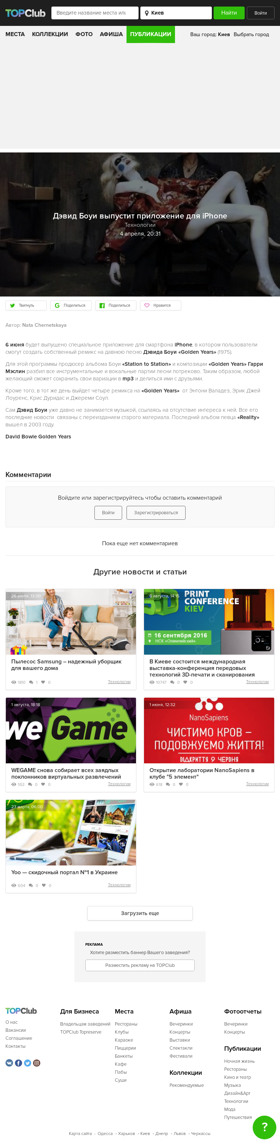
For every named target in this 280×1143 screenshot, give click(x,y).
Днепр (161, 1133)
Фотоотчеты (243, 1011)
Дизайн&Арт (237, 1093)
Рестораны (126, 1024)
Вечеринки (181, 1024)
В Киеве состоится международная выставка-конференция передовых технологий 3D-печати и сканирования (202, 668)
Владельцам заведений (85, 1024)
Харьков (126, 1133)
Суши (121, 1080)
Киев (145, 1133)
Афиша (111, 34)
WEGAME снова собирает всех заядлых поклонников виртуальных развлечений (66, 773)
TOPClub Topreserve (80, 1032)
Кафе (121, 1064)
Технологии (119, 682)
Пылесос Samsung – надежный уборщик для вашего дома (66, 664)
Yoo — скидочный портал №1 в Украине (64, 872)
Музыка (232, 1085)
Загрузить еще (140, 913)
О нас (11, 1022)
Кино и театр (237, 1077)
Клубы (122, 1032)
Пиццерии (125, 1048)
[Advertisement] (140, 98)
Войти (260, 13)
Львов (180, 1133)
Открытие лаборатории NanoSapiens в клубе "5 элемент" (201, 773)
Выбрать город (251, 34)
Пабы (121, 1072)
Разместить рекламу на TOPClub (140, 965)
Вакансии (15, 1030)
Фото (84, 34)
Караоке (124, 1040)
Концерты (180, 1032)
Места (15, 34)
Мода (230, 1109)
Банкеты (124, 1056)
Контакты (15, 1046)
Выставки (180, 1040)
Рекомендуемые (187, 1085)
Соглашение (18, 1038)
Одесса (105, 1133)
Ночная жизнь (239, 1061)
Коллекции (50, 34)
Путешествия (238, 1117)
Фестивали (181, 1056)
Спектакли (181, 1048)
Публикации (150, 34)
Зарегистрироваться (156, 513)
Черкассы (200, 1133)
